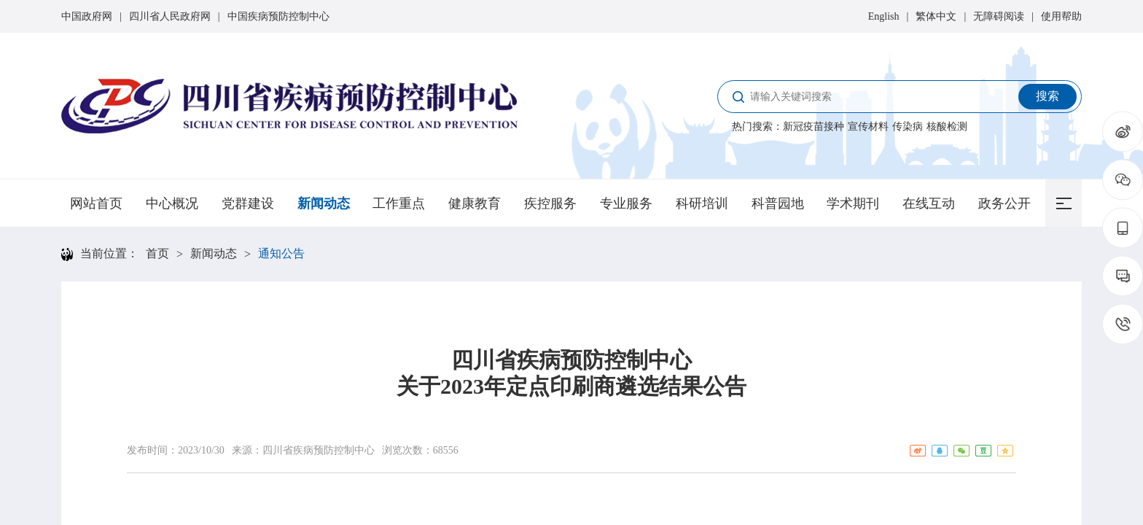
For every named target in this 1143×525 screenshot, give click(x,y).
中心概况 (172, 203)
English (884, 16)
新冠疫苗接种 (813, 126)
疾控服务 (550, 203)
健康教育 (474, 203)
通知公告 (281, 253)
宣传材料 (868, 126)
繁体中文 (936, 16)
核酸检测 (947, 126)
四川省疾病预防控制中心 (318, 450)
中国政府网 (86, 16)
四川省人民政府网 (170, 16)
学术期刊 (853, 203)
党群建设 (248, 203)
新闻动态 (323, 203)
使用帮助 (1061, 16)
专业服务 (626, 203)
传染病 (907, 126)
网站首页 (96, 203)
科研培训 (702, 203)
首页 (157, 253)
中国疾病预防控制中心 (278, 16)
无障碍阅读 (998, 16)
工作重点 (398, 203)
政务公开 (1004, 203)
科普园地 (778, 203)
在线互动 (928, 203)
